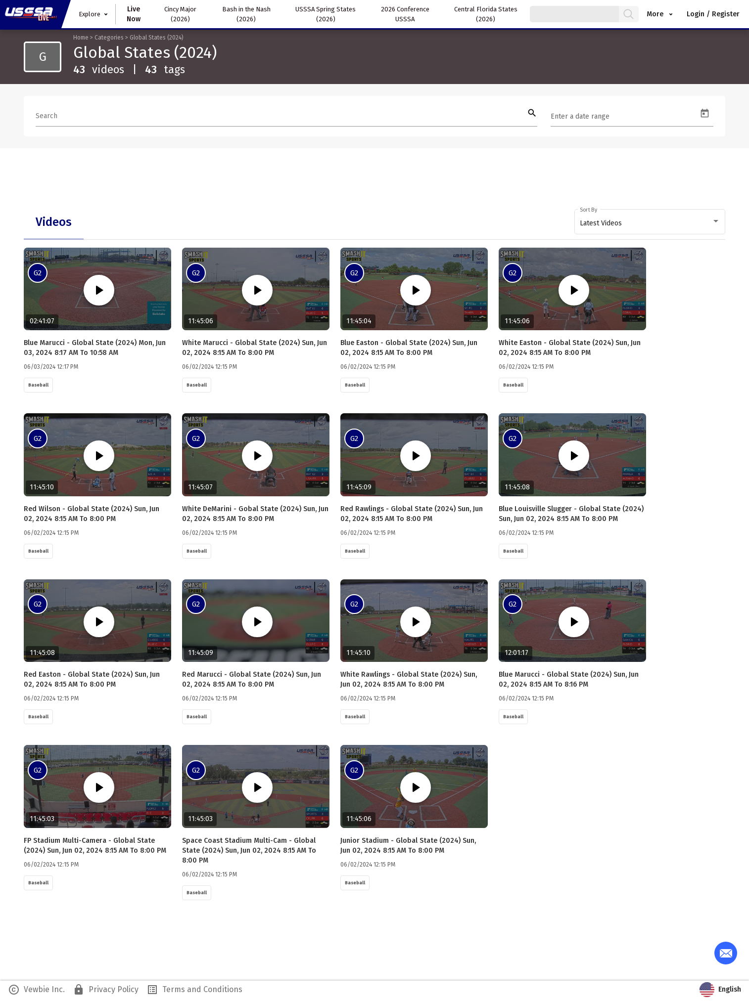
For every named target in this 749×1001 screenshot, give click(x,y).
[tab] (54, 222)
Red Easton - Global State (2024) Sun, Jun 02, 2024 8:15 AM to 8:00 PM (98, 681)
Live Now (133, 14)
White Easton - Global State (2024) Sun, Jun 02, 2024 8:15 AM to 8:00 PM (570, 349)
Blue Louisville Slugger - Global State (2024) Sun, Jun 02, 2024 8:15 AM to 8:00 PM (571, 515)
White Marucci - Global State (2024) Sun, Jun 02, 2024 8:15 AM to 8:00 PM (254, 349)
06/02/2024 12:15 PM (209, 367)
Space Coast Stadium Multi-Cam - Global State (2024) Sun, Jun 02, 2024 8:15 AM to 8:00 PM (249, 853)
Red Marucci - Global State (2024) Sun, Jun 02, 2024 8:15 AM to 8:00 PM (251, 681)
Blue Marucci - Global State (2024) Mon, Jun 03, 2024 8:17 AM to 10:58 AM (95, 349)
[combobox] (650, 223)
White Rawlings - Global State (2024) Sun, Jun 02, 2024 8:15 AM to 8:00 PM (414, 681)
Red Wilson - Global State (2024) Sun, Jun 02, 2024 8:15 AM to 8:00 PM (97, 515)
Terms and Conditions (194, 992)
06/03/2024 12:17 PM (51, 367)
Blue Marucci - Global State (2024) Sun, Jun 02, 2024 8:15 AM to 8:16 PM (569, 681)
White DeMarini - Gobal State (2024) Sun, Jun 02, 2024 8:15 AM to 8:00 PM (255, 515)
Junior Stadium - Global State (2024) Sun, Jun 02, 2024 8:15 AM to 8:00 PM (414, 848)
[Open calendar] (704, 113)
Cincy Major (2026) (180, 14)
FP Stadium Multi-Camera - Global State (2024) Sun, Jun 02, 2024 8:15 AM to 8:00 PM (95, 848)
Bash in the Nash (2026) (246, 14)
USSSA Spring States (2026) (325, 14)
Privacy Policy (106, 992)
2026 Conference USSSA (405, 14)
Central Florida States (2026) (485, 14)
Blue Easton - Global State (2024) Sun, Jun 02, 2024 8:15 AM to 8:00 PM (408, 349)
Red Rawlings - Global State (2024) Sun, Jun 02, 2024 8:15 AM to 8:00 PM (411, 515)
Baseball (38, 386)
